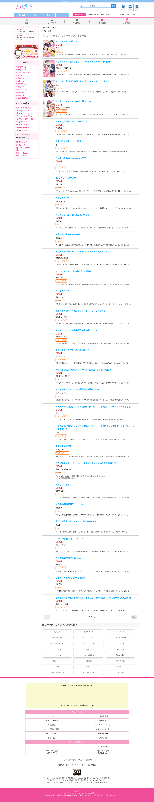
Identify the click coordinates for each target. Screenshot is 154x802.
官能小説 (120, 667)
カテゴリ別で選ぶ (51, 734)
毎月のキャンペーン (103, 725)
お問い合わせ (85, 760)
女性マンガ (57, 649)
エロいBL (121, 14)
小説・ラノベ (57, 661)
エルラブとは (51, 716)
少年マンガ (88, 649)
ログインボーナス (51, 721)
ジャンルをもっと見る (23, 134)
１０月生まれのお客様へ (24, 32)
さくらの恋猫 (103, 747)
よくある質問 (69, 760)
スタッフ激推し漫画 (51, 729)
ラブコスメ (127, 23)
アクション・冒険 (89, 643)
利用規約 (61, 765)
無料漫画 (102, 23)
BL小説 (88, 667)
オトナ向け (120, 672)
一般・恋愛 (21, 15)
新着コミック (88, 632)
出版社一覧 (102, 738)
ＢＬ (48, 15)
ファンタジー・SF (62, 360)
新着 (27, 23)
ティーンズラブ (61, 71)
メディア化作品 (120, 632)
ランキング (52, 23)
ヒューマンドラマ (57, 643)
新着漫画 (51, 725)
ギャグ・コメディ (89, 638)
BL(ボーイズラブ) (88, 672)
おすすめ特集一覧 (103, 729)
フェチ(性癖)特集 (93, 14)
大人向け (59, 51)
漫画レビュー (103, 734)
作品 (46, 27)
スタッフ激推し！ (132, 14)
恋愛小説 (89, 661)
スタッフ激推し (88, 655)
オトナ (62, 15)
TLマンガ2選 (120, 655)
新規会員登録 (103, 716)
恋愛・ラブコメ (61, 224)
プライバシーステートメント (75, 765)
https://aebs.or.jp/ (101, 782)
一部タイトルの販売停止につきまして (25, 39)
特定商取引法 (91, 765)
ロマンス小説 (120, 661)
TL (35, 15)
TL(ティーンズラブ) (57, 672)
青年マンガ (120, 649)
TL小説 (57, 667)
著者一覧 (51, 738)
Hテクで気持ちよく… (108, 14)
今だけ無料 (77, 23)
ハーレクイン (57, 655)
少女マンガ (120, 643)
